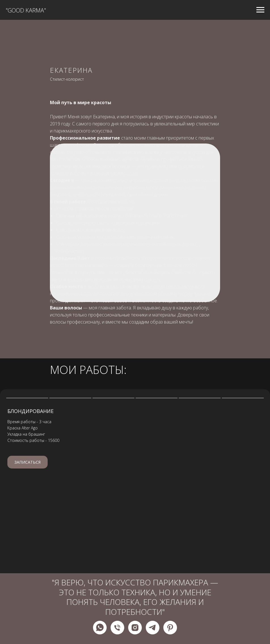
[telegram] (152, 627)
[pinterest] (170, 627)
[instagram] (135, 627)
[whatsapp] (100, 627)
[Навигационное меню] (260, 10)
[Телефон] (117, 627)
